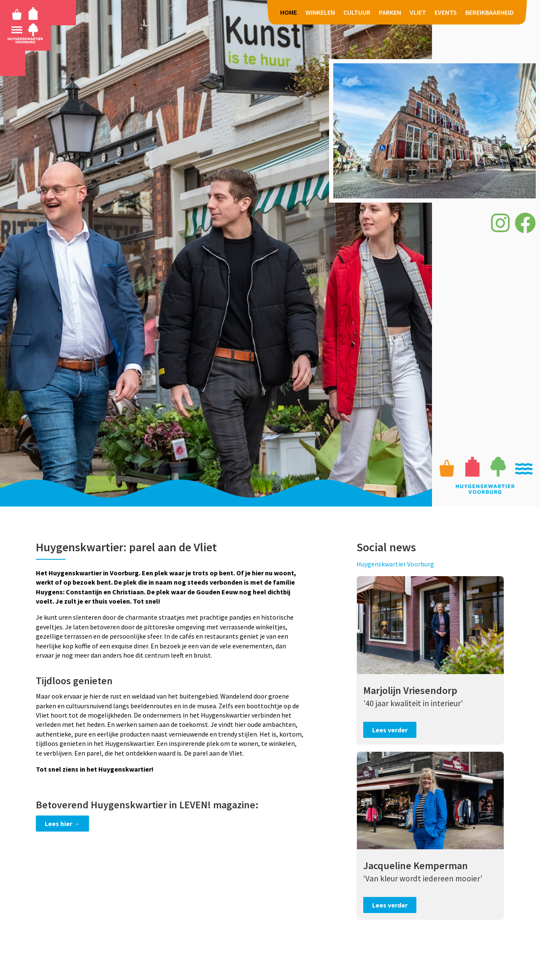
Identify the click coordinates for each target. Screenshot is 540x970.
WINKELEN (320, 12)
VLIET (418, 12)
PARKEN (390, 12)
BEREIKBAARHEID (489, 12)
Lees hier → (62, 823)
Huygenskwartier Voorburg (395, 564)
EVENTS (446, 12)
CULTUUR (356, 12)
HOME (288, 12)
